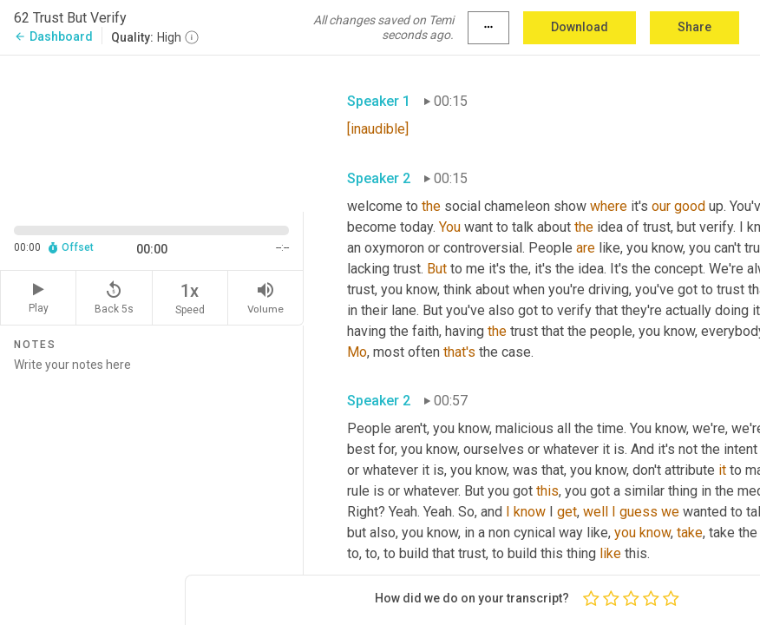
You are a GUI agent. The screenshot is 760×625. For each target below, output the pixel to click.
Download (579, 27)
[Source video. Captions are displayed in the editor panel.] (152, 131)
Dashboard (53, 36)
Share (694, 27)
